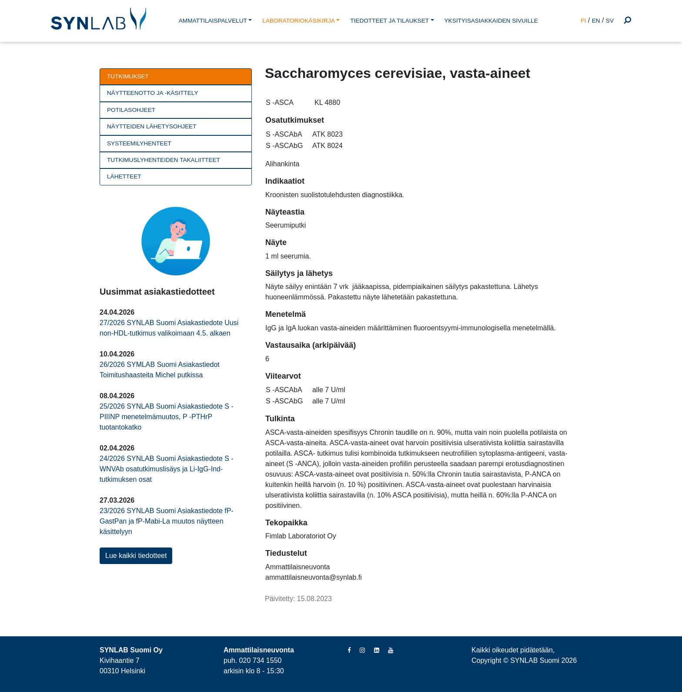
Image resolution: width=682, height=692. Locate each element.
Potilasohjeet (131, 110)
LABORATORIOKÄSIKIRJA (298, 20)
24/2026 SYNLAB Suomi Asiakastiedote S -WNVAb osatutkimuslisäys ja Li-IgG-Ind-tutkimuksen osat (167, 469)
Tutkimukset (128, 76)
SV (610, 20)
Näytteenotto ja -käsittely (152, 93)
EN (596, 20)
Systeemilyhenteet (139, 143)
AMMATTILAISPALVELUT (213, 20)
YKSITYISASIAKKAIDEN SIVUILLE (491, 20)
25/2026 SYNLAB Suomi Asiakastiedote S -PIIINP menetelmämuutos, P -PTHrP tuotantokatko (167, 417)
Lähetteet (124, 176)
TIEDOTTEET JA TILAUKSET (389, 20)
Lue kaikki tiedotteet (136, 555)
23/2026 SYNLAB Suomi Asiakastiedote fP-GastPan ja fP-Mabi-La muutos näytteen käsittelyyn (167, 521)
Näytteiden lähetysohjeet (151, 126)
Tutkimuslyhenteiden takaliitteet (163, 160)
